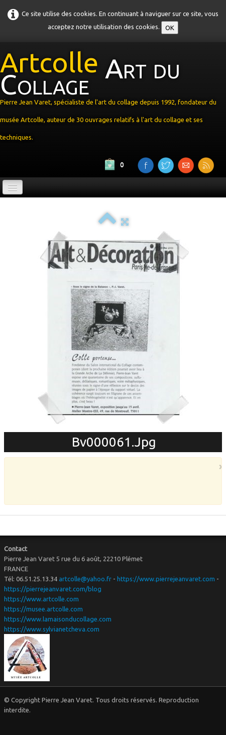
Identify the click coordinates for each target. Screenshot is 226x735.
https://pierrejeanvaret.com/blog (52, 588)
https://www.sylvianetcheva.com (51, 629)
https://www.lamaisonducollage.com (57, 618)
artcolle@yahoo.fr (85, 578)
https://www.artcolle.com (41, 598)
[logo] (113, 98)
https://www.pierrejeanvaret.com (166, 578)
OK (169, 27)
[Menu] (13, 187)
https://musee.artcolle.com (43, 608)
